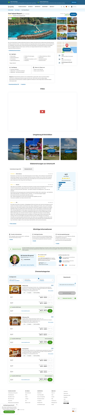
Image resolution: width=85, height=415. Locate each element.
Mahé (26, 394)
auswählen (73, 14)
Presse (53, 404)
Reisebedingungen (67, 395)
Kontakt (53, 396)
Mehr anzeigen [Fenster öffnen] (13, 223)
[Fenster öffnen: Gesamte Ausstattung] (50, 290)
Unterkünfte (10, 10)
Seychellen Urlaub (11, 396)
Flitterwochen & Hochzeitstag (13, 402)
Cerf (26, 400)
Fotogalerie (39, 400)
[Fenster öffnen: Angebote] (54, 18)
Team (52, 394)
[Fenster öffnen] (67, 47)
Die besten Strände (40, 398)
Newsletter (65, 397)
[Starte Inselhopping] (50, 311)
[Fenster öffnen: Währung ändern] (69, 7)
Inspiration (37, 6)
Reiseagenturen (54, 402)
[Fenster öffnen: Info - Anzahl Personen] (38, 278)
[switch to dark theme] (74, 7)
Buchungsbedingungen (26, 310)
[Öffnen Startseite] (11, 7)
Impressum (66, 391)
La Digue (26, 398)
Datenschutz (66, 393)
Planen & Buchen (22, 6)
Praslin (26, 396)
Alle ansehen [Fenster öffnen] (16, 150)
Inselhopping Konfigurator (13, 392)
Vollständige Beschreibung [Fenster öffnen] (14, 50)
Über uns (52, 6)
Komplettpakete (11, 394)
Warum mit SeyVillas (41, 396)
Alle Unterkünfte (11, 398)
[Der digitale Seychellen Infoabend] (42, 2)
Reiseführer (44, 6)
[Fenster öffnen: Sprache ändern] (61, 7)
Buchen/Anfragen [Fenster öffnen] (67, 293)
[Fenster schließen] (16, 404)
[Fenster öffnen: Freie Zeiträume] (11, 297)
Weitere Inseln (27, 402)
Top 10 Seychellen (40, 394)
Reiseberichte (39, 402)
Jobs (64, 399)
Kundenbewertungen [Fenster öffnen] (66, 180)
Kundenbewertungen (41, 404)
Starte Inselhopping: (48, 307)
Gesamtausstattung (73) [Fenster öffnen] (14, 84)
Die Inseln (30, 6)
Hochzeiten (10, 400)
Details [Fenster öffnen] (11, 239)
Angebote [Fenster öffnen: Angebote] (23, 84)
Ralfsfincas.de (66, 401)
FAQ (52, 398)
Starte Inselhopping (9, 411)
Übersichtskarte (28, 392)
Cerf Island (17, 10)
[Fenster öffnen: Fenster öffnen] (64, 7)
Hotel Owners (54, 400)
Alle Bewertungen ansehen (45, 260)
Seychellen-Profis (66, 258)
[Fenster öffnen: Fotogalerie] (32, 28)
